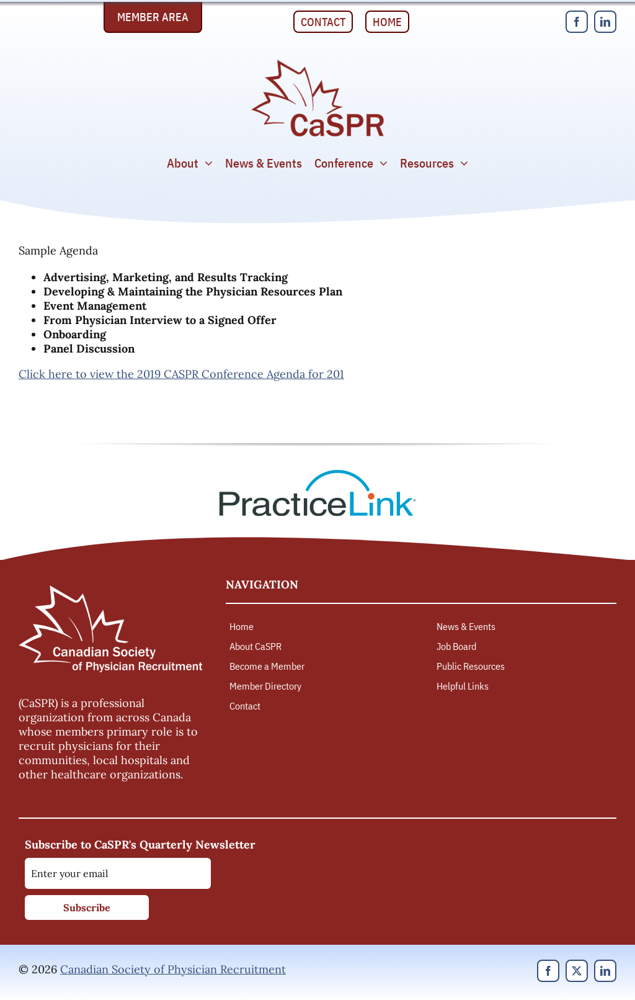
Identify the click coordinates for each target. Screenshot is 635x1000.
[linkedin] (605, 22)
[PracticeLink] (317, 474)
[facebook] (577, 22)
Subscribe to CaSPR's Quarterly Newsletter (140, 844)
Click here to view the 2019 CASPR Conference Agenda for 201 (181, 374)
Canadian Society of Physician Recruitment (173, 969)
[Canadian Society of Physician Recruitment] (317, 63)
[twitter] (577, 971)
